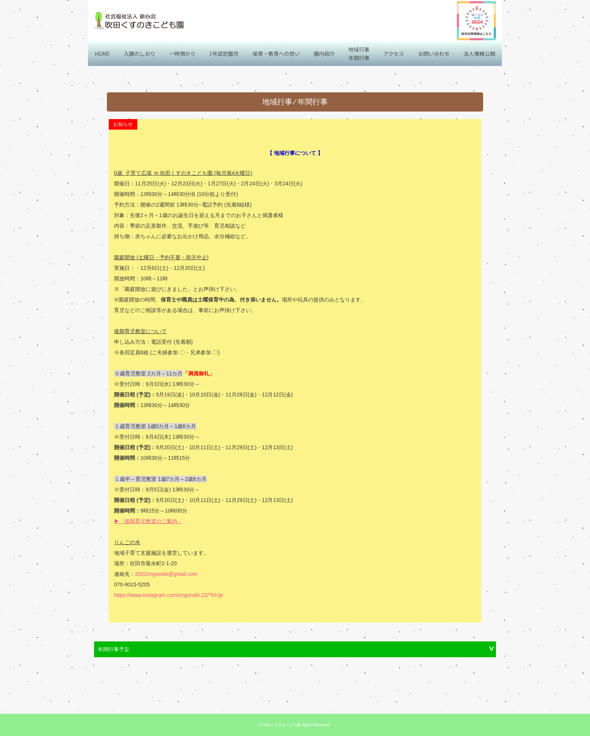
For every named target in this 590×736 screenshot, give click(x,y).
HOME (102, 53)
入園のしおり (139, 53)
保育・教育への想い (276, 53)
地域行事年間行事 (359, 53)
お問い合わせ (434, 53)
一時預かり (182, 53)
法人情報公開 (479, 53)
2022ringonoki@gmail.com (166, 574)
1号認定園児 (224, 53)
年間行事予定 (113, 649)
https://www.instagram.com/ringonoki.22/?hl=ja (168, 595)
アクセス (393, 53)
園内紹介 (324, 53)
